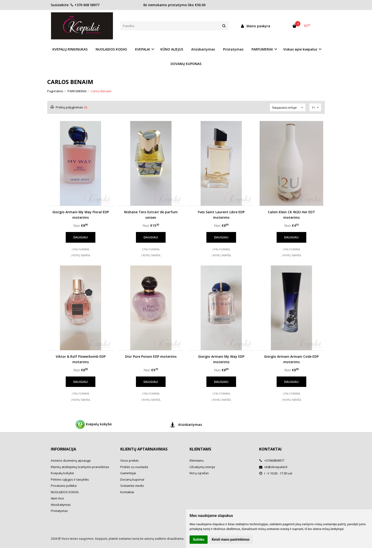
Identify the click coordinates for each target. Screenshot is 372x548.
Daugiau (80, 237)
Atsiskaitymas (203, 49)
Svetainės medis (132, 485)
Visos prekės (129, 460)
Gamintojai (128, 473)
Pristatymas (233, 49)
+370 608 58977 (84, 5)
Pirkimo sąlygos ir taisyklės (70, 479)
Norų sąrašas (199, 473)
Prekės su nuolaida (134, 467)
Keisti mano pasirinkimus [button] (231, 539)
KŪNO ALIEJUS (171, 49)
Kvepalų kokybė (93, 424)
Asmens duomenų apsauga (71, 460)
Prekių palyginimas (69, 107)
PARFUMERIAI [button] (262, 49)
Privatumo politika (64, 485)
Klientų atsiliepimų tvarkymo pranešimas (80, 467)
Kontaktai (127, 492)
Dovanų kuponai (132, 479)
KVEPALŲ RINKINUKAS (70, 49)
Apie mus (57, 498)
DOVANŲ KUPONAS (186, 63)
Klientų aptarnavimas (143, 449)
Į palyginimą (80, 249)
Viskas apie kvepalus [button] (300, 49)
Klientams (200, 449)
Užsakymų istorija (202, 467)
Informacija (63, 449)
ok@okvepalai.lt (273, 467)
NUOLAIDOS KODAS (111, 49)
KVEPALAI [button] (142, 49)
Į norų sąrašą (80, 255)
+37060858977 (271, 460)
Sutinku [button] (198, 539)
